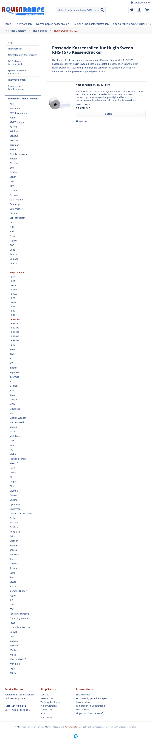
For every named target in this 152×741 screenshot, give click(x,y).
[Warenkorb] (147, 10)
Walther (14, 650)
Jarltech (14, 385)
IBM (12, 354)
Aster (12, 117)
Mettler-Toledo (17, 422)
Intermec (14, 376)
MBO (12, 404)
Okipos (13, 481)
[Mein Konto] (139, 10)
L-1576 (14, 289)
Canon (13, 176)
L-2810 (14, 302)
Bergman (14, 144)
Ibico (12, 349)
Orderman (15, 508)
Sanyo (13, 559)
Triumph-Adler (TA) (20, 627)
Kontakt (44, 694)
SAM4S (13, 549)
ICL (11, 358)
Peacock (14, 522)
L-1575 (14, 285)
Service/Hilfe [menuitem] (139, 2)
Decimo (13, 213)
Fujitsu (13, 240)
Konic (12, 395)
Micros (13, 426)
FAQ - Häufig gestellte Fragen (91, 698)
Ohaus (13, 472)
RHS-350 (15, 323)
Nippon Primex (18, 458)
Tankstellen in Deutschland (90, 705)
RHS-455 (15, 340)
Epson (13, 236)
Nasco (13, 445)
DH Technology (17, 217)
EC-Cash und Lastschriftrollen (16, 63)
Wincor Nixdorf (18, 659)
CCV (12, 185)
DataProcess (16, 208)
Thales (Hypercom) (19, 618)
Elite (12, 226)
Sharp (13, 586)
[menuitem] (81, 10)
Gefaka (13, 254)
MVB (12, 440)
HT (11, 267)
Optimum (15, 504)
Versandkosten (71, 726)
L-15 (13, 281)
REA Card (14, 545)
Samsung (14, 554)
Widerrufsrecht (48, 705)
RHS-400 (15, 327)
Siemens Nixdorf (18, 590)
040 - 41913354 (15, 706)
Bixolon (13, 158)
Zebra (13, 672)
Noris (12, 467)
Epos (12, 231)
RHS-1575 (15, 319)
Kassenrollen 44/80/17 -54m (93, 84)
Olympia (14, 490)
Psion (12, 536)
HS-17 (14, 277)
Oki (11, 477)
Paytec (13, 518)
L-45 (13, 315)
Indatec (13, 367)
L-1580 (14, 294)
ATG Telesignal (17, 122)
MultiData (15, 436)
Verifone (14, 645)
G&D (12, 245)
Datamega (15, 204)
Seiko (12, 572)
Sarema (14, 563)
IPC (11, 381)
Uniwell (13, 631)
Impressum (46, 717)
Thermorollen (15, 48)
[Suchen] (102, 10)
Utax (12, 636)
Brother (14, 172)
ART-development (19, 113)
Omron (13, 495)
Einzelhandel (83, 694)
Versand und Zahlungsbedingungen (52, 700)
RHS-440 (15, 332)
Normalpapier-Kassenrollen (22, 54)
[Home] (7, 24)
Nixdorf (14, 463)
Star (12, 604)
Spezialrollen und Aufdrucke (17, 72)
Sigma (13, 595)
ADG (12, 103)
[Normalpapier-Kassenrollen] (52, 24)
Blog (10, 42)
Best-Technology (18, 154)
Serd (12, 577)
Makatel (14, 399)
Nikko (13, 454)
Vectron (14, 641)
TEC (12, 609)
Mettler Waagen (18, 417)
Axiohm (14, 131)
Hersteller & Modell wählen (23, 98)
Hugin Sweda (17, 272)
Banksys (14, 135)
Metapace (15, 408)
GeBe (12, 249)
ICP (11, 363)
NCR (12, 449)
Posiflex (14, 527)
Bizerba (14, 163)
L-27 (13, 298)
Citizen (13, 190)
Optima (13, 499)
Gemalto (14, 258)
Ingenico (14, 372)
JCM (12, 390)
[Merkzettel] (131, 10)
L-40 (13, 310)
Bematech (15, 140)
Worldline (15, 663)
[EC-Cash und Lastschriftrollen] (91, 24)
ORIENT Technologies (21, 513)
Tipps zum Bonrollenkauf (89, 713)
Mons (12, 431)
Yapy (12, 668)
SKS (12, 600)
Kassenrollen (83, 702)
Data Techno (16, 199)
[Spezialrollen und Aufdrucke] (130, 24)
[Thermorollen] (23, 24)
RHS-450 (15, 336)
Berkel (13, 149)
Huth (12, 344)
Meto (12, 413)
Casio (12, 181)
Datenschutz (47, 709)
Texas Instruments (19, 613)
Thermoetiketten (17, 79)
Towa (12, 622)
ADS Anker (15, 108)
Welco (13, 654)
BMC (12, 167)
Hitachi (13, 263)
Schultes (14, 568)
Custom (14, 195)
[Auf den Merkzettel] (81, 121)
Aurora (13, 126)
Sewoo (13, 581)
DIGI (12, 222)
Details (124, 113)
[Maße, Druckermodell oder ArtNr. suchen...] (81, 10)
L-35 (13, 306)
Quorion (14, 540)
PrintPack (15, 531)
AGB (42, 713)
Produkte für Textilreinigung (16, 87)
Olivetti (13, 486)
